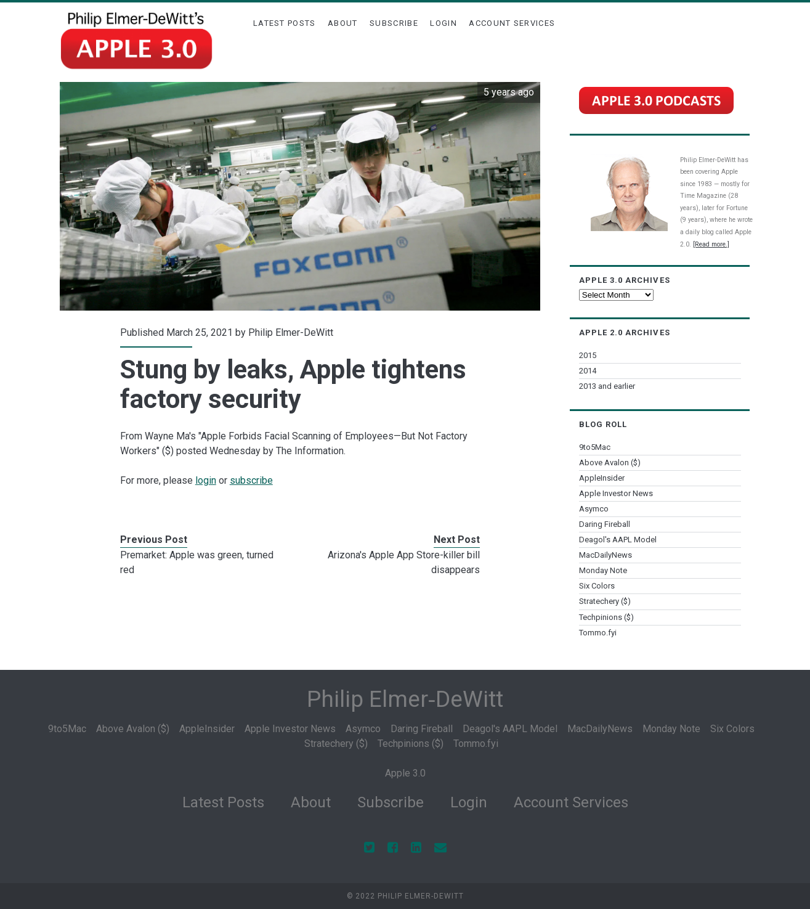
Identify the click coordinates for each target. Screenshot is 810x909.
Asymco (594, 508)
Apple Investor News (616, 493)
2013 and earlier (607, 386)
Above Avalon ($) (610, 462)
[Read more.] (711, 244)
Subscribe (394, 23)
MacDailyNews (605, 555)
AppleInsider (602, 478)
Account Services (512, 23)
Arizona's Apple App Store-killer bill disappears (404, 562)
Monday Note (603, 570)
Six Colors (597, 585)
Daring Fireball (604, 524)
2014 (587, 370)
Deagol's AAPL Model (618, 539)
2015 (587, 355)
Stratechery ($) (605, 601)
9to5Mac (594, 447)
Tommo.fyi (598, 632)
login (205, 480)
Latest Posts (284, 23)
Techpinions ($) (606, 617)
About (343, 23)
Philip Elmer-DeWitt (290, 332)
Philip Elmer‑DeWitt (405, 699)
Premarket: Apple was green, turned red (196, 562)
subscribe (251, 480)
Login (443, 23)
